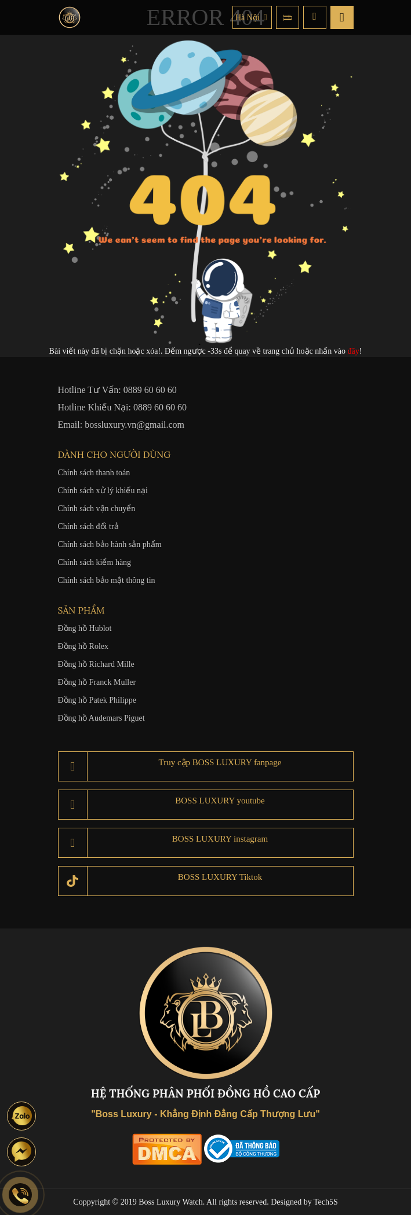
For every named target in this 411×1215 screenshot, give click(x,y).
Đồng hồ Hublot (85, 628)
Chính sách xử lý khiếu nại (103, 490)
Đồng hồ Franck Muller (97, 682)
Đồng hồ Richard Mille (96, 664)
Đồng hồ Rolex (83, 646)
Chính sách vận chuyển (97, 508)
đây (353, 351)
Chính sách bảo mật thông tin (106, 580)
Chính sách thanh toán (94, 472)
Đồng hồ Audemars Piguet (101, 718)
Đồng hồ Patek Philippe (97, 700)
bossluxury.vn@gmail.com (134, 425)
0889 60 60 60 (150, 390)
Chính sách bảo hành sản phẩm (110, 544)
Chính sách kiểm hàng (95, 562)
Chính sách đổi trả (88, 526)
